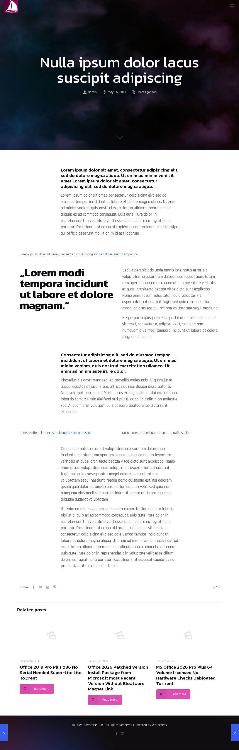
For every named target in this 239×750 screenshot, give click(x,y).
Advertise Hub (93, 725)
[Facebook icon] (116, 734)
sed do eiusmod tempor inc (118, 254)
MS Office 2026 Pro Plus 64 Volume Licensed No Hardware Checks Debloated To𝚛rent (185, 675)
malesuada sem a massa (72, 433)
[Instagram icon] (122, 734)
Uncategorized (147, 92)
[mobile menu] (232, 6)
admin (92, 92)
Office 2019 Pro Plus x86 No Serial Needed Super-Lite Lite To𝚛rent (50, 672)
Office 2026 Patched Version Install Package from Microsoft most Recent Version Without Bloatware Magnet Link (118, 678)
